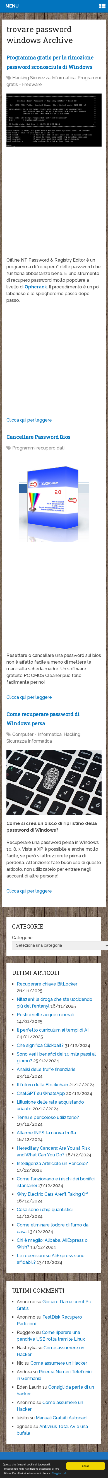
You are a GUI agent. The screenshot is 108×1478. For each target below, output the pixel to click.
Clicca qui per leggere (29, 420)
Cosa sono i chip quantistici (45, 1209)
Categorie (22, 937)
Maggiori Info (59, 1473)
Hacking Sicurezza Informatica (44, 77)
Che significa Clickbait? (40, 1045)
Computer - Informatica (37, 734)
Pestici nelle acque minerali (45, 1014)
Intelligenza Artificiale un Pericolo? (52, 1163)
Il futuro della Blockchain (42, 1084)
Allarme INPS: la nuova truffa (46, 1132)
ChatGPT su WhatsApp (41, 1093)
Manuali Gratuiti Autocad (61, 1417)
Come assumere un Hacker (58, 1363)
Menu (12, 6)
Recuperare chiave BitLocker (47, 984)
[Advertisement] (52, 204)
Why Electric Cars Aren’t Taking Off (52, 1194)
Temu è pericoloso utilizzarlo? (48, 1117)
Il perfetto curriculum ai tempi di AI (52, 1030)
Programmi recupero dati (38, 448)
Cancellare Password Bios (38, 437)
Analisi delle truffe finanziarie (46, 1069)
